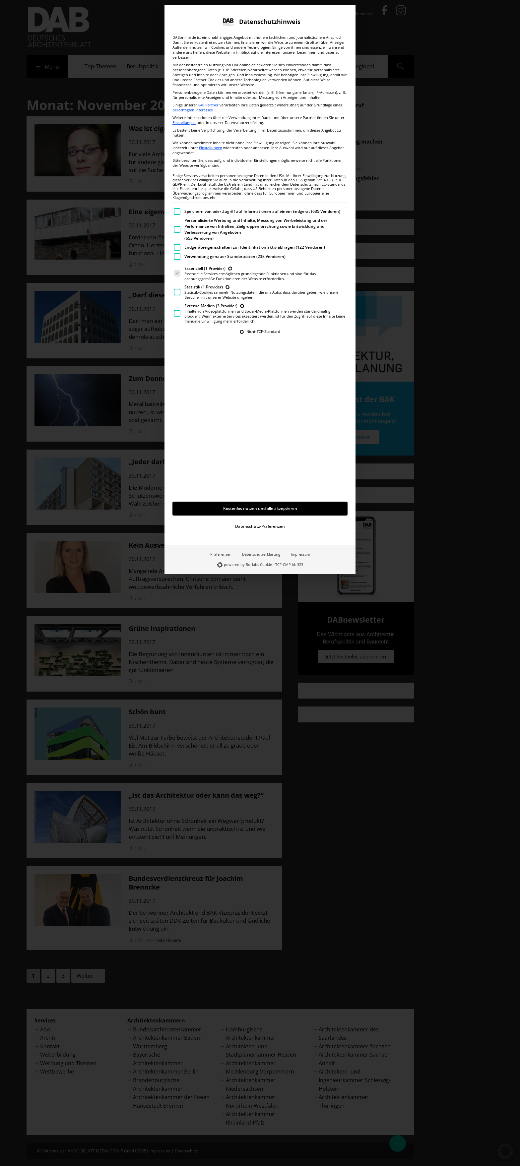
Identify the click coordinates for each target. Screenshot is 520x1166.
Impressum (300, 501)
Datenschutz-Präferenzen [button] (260, 473)
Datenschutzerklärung (261, 501)
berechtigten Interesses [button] (192, 56)
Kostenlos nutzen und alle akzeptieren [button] (260, 455)
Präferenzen (220, 501)
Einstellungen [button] (184, 69)
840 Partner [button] (208, 51)
